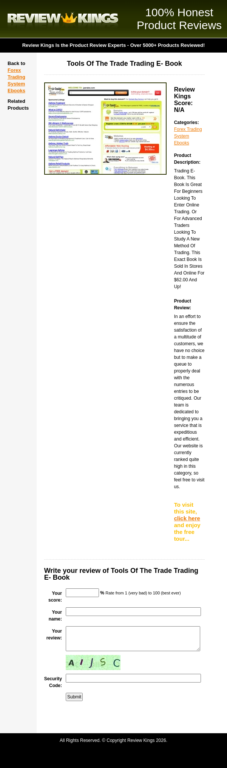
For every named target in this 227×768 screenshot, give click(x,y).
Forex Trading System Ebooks (188, 136)
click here (187, 518)
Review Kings (63, 19)
